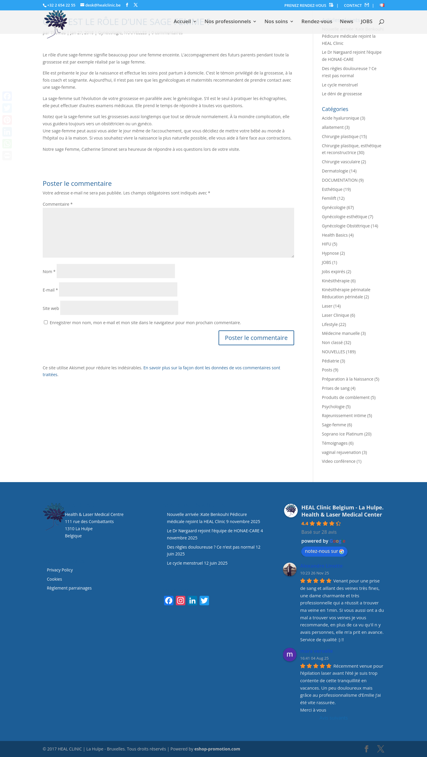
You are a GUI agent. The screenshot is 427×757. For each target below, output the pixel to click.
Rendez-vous (316, 22)
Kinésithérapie (336, 281)
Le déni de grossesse (342, 93)
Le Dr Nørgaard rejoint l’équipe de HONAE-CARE (213, 530)
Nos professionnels (228, 22)
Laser (327, 306)
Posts (327, 370)
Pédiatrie (330, 361)
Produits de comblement (346, 397)
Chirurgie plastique (340, 136)
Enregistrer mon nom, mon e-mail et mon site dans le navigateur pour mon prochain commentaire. (145, 322)
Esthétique (332, 189)
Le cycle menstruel (340, 85)
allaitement (333, 127)
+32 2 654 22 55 (61, 5)
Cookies (55, 579)
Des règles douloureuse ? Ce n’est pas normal (210, 547)
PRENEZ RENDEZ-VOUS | (311, 5)
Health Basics (335, 235)
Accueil (182, 22)
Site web (51, 308)
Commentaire (58, 204)
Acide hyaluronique (340, 118)
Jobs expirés (333, 271)
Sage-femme (334, 424)
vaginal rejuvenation (341, 452)
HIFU (327, 244)
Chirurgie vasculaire (341, 161)
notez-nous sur (324, 551)
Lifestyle (330, 324)
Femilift (329, 198)
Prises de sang (336, 388)
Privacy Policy (60, 570)
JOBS (366, 22)
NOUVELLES (333, 351)
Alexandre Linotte (321, 566)
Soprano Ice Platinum (342, 434)
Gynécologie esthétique (344, 216)
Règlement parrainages (69, 588)
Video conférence (339, 461)
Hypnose (330, 253)
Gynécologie (334, 207)
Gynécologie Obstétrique (346, 226)
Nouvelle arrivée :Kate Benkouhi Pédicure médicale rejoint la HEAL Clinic (353, 36)
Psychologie (333, 406)
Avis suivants (333, 718)
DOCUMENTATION (340, 180)
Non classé (332, 342)
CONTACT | (359, 5)
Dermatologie (335, 171)
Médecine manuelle (341, 333)
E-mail (50, 290)
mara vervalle (316, 651)
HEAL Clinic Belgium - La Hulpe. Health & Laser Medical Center (342, 511)
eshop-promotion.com (217, 749)
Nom (49, 271)
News (346, 22)
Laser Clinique (335, 315)
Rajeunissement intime (344, 415)
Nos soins (276, 22)
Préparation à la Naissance (348, 379)
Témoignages (335, 443)
